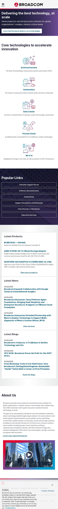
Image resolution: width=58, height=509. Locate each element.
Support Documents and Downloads (29, 203)
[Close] (52, 485)
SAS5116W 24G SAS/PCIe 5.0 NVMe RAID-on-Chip (28, 262)
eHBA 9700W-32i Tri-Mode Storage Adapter (25, 251)
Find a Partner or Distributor (29, 209)
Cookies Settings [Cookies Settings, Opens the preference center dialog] (47, 491)
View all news (29, 326)
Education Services (29, 215)
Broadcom (29, 5)
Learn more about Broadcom (15, 436)
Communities (29, 197)
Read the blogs (29, 375)
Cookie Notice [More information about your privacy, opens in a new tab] (10, 508)
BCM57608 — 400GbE (14, 242)
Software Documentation (29, 191)
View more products (29, 273)
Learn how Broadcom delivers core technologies (21, 31)
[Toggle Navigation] (3, 5)
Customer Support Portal (29, 185)
